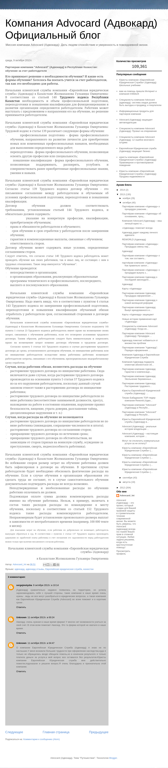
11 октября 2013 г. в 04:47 (41, 643)
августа (127, 482)
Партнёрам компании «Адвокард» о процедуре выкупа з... (141, 271)
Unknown (21, 617)
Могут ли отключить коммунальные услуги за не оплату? (140, 442)
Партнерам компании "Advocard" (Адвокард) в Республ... (139, 406)
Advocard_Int (127, 495)
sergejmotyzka (24, 585)
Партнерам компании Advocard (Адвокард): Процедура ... (138, 334)
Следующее (14, 732)
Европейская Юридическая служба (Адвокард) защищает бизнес (137, 149)
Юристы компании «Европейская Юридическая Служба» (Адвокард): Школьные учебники (138, 83)
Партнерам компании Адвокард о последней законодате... (139, 278)
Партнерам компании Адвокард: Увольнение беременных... (139, 377)
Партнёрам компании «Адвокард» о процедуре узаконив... (141, 208)
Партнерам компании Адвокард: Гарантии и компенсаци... (139, 370)
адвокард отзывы (35, 569)
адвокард (19, 569)
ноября (127, 198)
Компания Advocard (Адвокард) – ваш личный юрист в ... (142, 222)
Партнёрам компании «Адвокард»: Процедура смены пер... (140, 245)
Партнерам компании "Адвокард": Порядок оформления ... (140, 349)
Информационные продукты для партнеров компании (136, 112)
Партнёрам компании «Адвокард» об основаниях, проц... (141, 215)
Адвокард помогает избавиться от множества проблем (140, 341)
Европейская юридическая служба (63, 569)
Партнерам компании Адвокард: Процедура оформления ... (139, 294)
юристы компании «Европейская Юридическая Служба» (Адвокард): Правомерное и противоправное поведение (138, 161)
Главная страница (56, 732)
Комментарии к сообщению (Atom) (41, 739)
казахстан (88, 569)
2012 (123, 487)
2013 (123, 194)
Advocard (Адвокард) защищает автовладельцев (136, 121)
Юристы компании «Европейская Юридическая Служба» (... (139, 449)
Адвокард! (127, 251)
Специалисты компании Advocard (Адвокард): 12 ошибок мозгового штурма (137, 140)
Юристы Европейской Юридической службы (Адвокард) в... (141, 420)
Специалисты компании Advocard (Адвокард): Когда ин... (139, 327)
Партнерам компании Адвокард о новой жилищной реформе (139, 301)
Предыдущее (98, 732)
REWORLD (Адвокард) (134, 239)
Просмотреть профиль (123, 552)
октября (127, 202)
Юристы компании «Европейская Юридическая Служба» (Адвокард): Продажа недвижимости (138, 174)
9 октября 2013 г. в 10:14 (46, 585)
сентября (128, 477)
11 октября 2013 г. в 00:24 (41, 617)
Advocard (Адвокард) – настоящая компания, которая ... (140, 435)
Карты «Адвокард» (132, 288)
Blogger (113, 758)
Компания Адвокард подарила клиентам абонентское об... (138, 363)
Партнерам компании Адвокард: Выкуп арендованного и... (139, 308)
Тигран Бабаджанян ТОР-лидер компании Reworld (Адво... (138, 399)
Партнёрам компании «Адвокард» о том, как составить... (141, 257)
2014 (123, 190)
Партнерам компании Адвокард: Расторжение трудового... (139, 384)
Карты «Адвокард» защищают (138, 314)
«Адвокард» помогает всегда (137, 228)
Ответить (21, 607)
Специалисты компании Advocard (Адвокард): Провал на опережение (138, 130)
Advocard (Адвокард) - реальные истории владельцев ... (139, 428)
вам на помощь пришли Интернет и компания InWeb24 (138, 92)
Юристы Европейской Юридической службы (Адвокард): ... (141, 392)
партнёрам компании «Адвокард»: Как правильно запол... (140, 264)
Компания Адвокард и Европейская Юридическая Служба (140, 356)
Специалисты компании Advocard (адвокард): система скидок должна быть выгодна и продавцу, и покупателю (140, 102)
